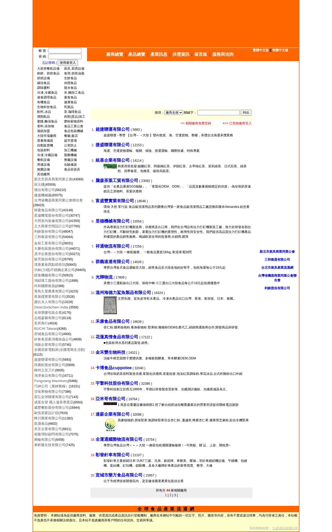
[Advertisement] (194, 74)
